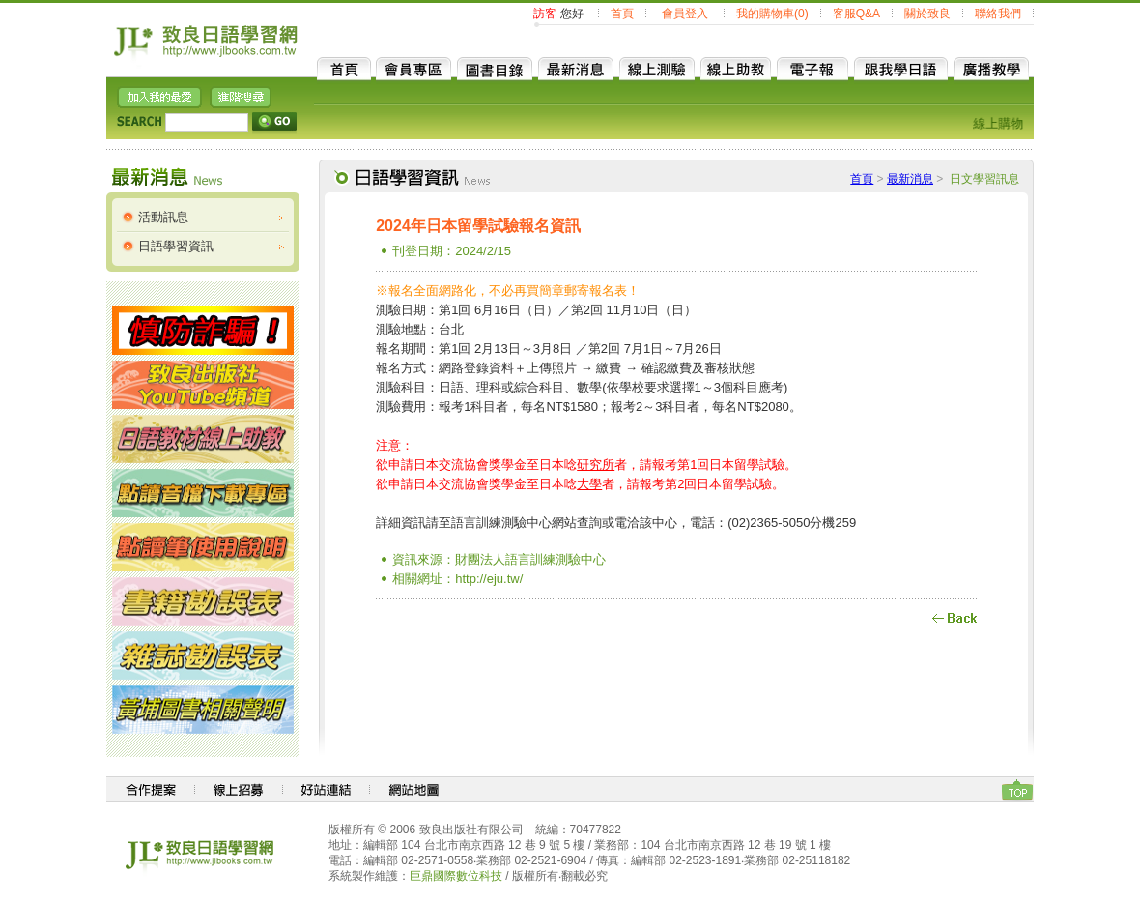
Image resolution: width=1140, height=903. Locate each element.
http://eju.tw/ (489, 578)
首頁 (622, 13)
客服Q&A (856, 13)
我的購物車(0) (772, 13)
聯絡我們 (998, 13)
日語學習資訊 (176, 246)
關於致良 (927, 13)
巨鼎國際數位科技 (456, 876)
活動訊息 (163, 217)
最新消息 (910, 179)
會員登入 (685, 13)
